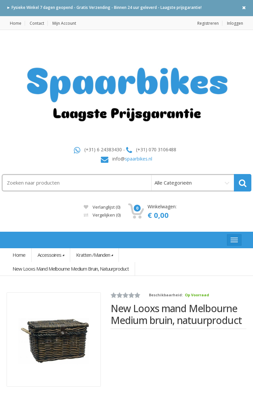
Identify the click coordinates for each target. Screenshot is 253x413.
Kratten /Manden (93, 254)
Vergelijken (102, 215)
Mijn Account (64, 23)
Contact (37, 23)
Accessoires (49, 254)
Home (15, 23)
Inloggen (235, 23)
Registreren (208, 23)
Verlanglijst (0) (102, 207)
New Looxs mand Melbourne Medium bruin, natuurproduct (71, 268)
